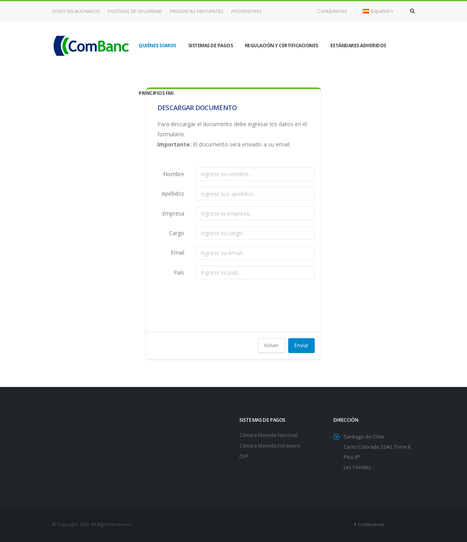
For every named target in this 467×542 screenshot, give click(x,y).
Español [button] (378, 11)
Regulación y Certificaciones (281, 45)
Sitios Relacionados (76, 11)
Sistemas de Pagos (210, 45)
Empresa (173, 213)
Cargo (176, 233)
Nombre (173, 174)
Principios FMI (156, 93)
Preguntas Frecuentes (196, 11)
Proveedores (246, 11)
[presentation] (255, 300)
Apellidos (173, 193)
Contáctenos (332, 11)
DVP (244, 455)
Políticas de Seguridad (135, 11)
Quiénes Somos (157, 45)
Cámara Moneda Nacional (269, 434)
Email (177, 252)
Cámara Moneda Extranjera (271, 445)
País (179, 272)
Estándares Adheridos (358, 45)
